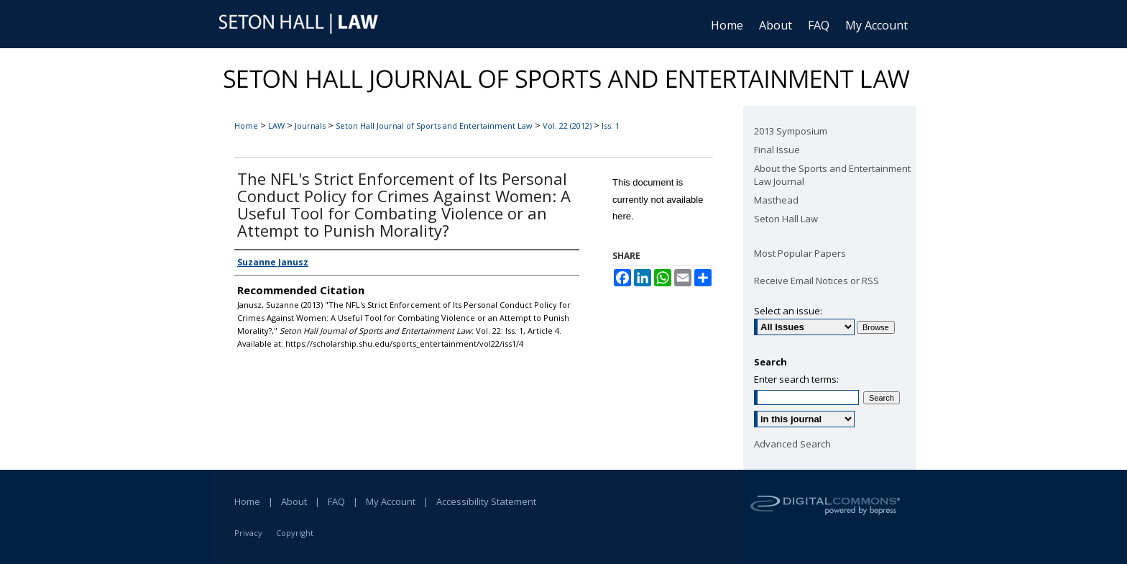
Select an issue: (788, 310)
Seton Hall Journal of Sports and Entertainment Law (434, 125)
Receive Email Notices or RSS (816, 280)
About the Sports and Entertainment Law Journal (832, 175)
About (294, 501)
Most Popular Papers (800, 253)
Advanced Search (792, 443)
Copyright (294, 532)
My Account (390, 501)
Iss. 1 (611, 125)
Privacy (248, 532)
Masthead (776, 200)
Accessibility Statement (486, 501)
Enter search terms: (796, 379)
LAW (276, 125)
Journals (310, 125)
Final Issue (777, 149)
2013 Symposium (790, 130)
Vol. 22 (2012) (567, 125)
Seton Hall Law (786, 218)
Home (246, 125)
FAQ (336, 501)
